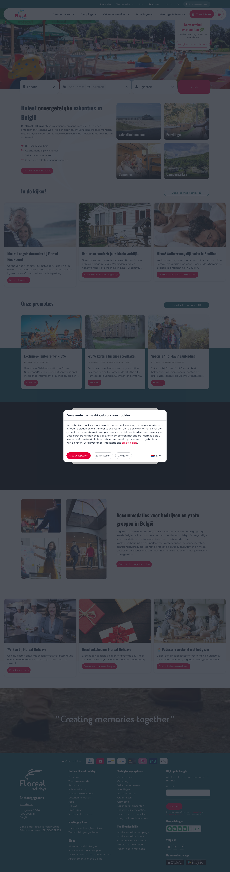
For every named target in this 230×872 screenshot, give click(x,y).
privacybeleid (129, 442)
